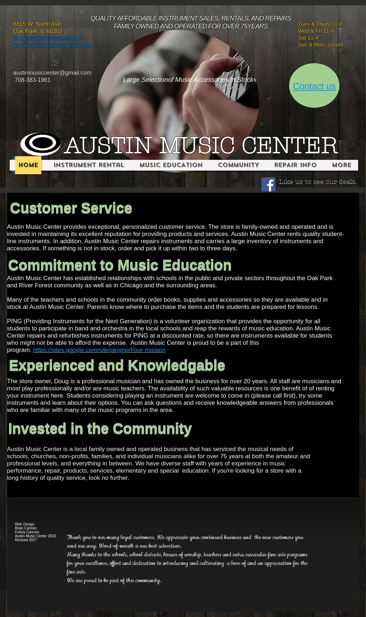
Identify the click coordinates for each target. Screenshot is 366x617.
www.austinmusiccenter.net (48, 38)
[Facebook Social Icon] (268, 184)
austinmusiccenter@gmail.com (52, 45)
